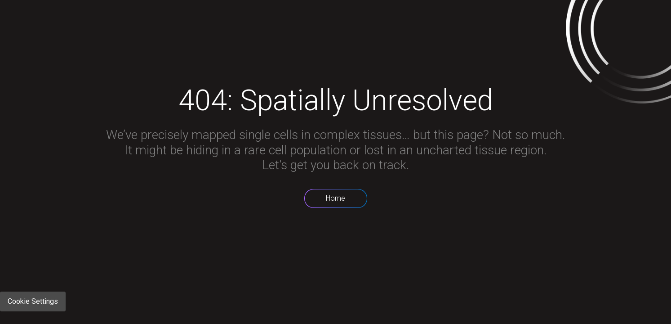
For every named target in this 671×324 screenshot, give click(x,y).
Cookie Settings (33, 301)
